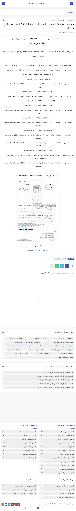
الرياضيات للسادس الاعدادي (57, 450)
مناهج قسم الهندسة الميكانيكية (58, 342)
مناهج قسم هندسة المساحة (20, 346)
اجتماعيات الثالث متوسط (19, 432)
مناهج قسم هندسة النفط (34, 350)
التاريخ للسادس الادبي (57, 443)
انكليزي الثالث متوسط (19, 447)
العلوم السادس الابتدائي (57, 493)
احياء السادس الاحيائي (57, 432)
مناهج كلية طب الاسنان (38, 357)
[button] (67, 266)
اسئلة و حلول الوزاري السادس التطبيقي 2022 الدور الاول (55, 387)
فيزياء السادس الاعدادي (57, 469)
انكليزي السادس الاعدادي (57, 465)
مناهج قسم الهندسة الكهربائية (62, 338)
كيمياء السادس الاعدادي (57, 473)
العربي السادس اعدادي (57, 454)
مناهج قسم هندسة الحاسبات (56, 346)
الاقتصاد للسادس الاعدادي (57, 439)
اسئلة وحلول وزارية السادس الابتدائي (19, 490)
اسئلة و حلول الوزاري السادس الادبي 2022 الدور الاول (56, 383)
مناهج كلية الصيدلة (63, 353)
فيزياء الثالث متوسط (19, 454)
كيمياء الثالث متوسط (19, 458)
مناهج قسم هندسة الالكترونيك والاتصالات (22, 342)
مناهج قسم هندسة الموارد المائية (60, 350)
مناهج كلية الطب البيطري (16, 353)
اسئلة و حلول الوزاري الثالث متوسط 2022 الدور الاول (56, 372)
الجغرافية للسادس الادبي (57, 447)
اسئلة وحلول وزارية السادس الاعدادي (19, 493)
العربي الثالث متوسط (19, 443)
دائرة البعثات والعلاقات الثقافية (38, 251)
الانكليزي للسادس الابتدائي (57, 490)
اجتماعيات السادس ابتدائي (57, 486)
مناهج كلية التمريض (12, 350)
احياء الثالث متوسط (19, 435)
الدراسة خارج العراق (57, 20)
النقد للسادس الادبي (57, 462)
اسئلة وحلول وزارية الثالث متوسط (19, 486)
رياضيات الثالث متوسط (19, 450)
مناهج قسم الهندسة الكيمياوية (37, 338)
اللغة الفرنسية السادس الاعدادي (57, 458)
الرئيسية (70, 20)
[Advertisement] (38, 408)
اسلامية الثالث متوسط (19, 439)
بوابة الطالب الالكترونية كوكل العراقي (49, 504)
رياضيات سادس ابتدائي (57, 497)
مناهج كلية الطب (40, 353)
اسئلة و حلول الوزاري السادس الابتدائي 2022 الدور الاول (55, 376)
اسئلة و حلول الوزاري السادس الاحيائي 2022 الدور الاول (55, 380)
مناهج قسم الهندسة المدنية (14, 338)
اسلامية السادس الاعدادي (57, 435)
